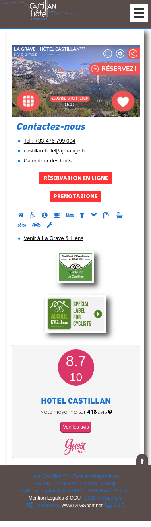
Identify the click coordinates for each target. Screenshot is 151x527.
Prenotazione (75, 196)
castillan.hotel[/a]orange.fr (54, 151)
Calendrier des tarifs (48, 161)
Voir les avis (76, 427)
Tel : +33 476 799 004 (50, 141)
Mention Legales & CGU (55, 498)
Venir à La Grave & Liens (53, 238)
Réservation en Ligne (75, 178)
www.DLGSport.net (83, 506)
